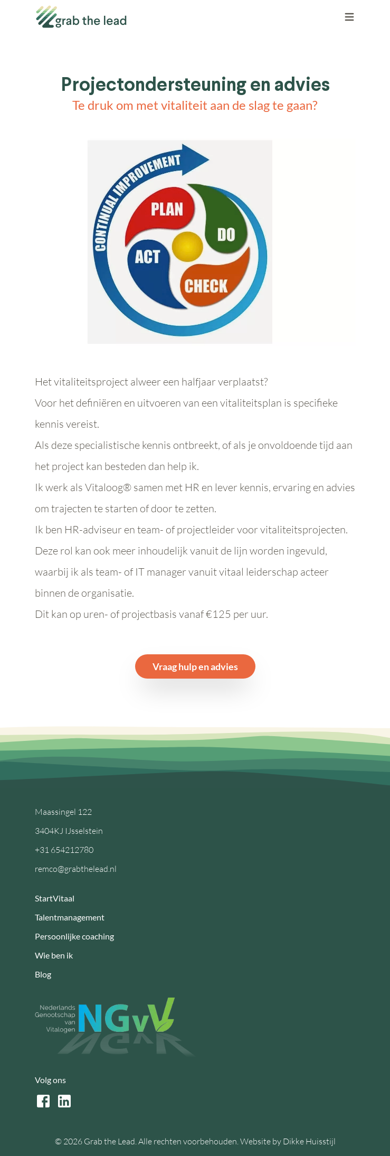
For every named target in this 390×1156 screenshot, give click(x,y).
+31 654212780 (64, 849)
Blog (43, 974)
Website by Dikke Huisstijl (288, 1141)
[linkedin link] (64, 1101)
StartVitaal (54, 898)
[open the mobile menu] (349, 17)
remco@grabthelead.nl (76, 868)
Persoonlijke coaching (74, 936)
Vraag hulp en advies (195, 666)
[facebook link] (43, 1101)
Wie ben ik (54, 955)
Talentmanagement (69, 917)
